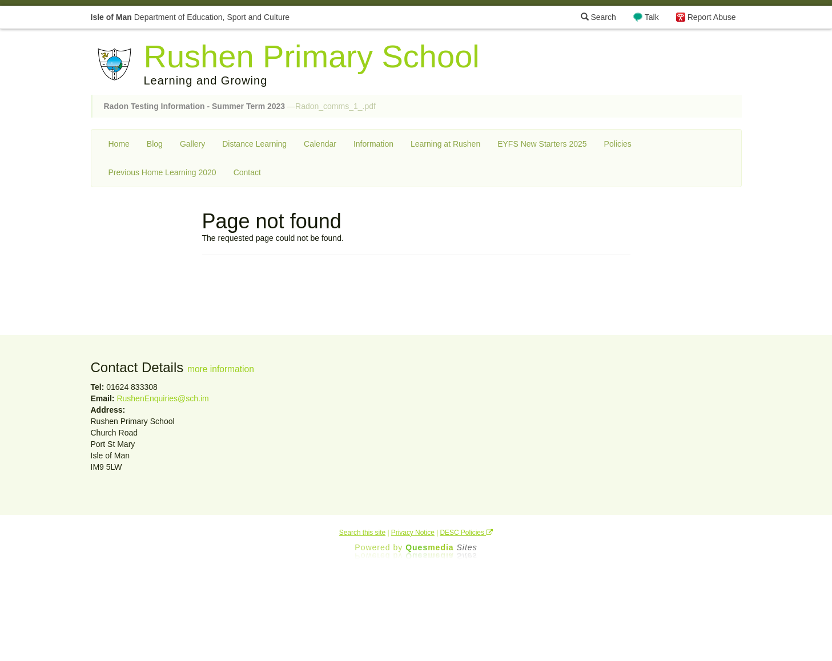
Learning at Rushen (445, 143)
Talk (652, 17)
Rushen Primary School (312, 56)
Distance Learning (254, 143)
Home (119, 143)
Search (598, 17)
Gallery (192, 143)
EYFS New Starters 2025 (541, 143)
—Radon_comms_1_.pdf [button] (240, 106)
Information (373, 143)
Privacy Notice (413, 533)
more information (220, 369)
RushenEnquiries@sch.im (162, 398)
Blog (155, 143)
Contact (247, 172)
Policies (618, 143)
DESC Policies (466, 533)
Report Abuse (712, 17)
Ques (441, 547)
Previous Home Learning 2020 (162, 172)
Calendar (320, 143)
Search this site (362, 533)
